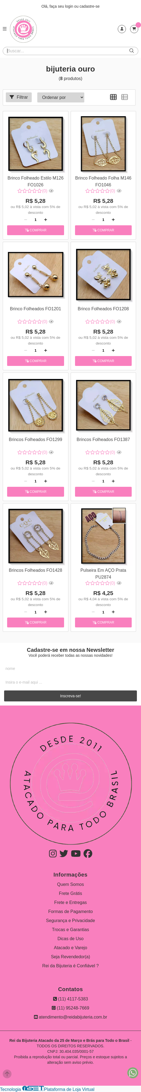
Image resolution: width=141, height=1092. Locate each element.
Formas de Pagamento (70, 911)
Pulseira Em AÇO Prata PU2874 (103, 573)
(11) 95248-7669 (70, 1008)
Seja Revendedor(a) (70, 956)
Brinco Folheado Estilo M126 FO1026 (35, 181)
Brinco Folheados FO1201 (35, 308)
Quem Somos (70, 884)
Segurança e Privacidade (70, 920)
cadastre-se (90, 6)
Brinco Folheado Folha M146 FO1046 (103, 181)
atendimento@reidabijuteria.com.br (70, 1017)
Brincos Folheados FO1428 (35, 570)
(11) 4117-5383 (70, 999)
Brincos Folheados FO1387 (103, 439)
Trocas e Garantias (70, 929)
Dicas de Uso (70, 938)
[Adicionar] (45, 220)
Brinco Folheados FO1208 (103, 308)
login (69, 6)
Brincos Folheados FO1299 (35, 439)
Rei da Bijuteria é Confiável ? (70, 965)
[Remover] (25, 220)
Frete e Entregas (70, 902)
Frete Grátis (70, 893)
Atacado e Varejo (70, 947)
